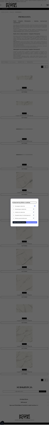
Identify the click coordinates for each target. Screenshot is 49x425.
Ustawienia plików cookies (21, 202)
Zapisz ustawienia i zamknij (18, 222)
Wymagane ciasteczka (19, 206)
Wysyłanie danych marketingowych (22, 215)
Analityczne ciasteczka (19, 212)
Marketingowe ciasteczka (19, 209)
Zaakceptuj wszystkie (31, 222)
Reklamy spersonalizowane (20, 218)
